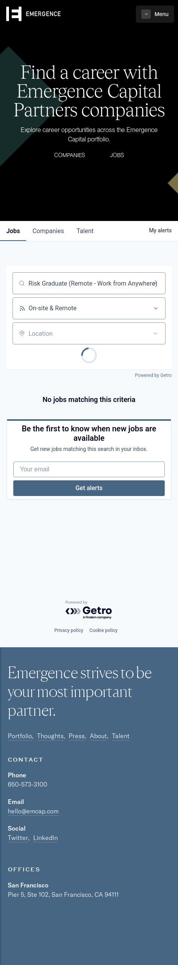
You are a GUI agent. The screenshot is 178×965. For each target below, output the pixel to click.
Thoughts (50, 736)
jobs (13, 231)
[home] (33, 14)
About (98, 736)
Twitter (18, 838)
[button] (155, 14)
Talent (121, 736)
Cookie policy (103, 630)
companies (48, 231)
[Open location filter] (155, 333)
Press (77, 736)
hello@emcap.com (33, 811)
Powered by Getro (153, 375)
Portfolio (20, 736)
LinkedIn (45, 838)
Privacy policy (68, 630)
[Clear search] (155, 283)
